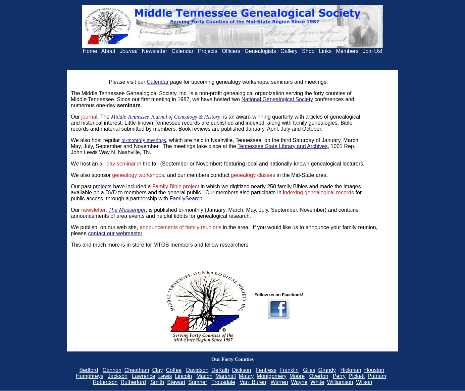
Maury (246, 376)
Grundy (327, 370)
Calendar (183, 51)
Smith (157, 382)
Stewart (176, 382)
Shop (308, 51)
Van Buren (253, 382)
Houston (374, 370)
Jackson (117, 376)
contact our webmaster (115, 233)
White (317, 382)
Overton (318, 376)
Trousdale (223, 382)
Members (347, 51)
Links (325, 51)
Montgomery (272, 376)
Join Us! (372, 51)
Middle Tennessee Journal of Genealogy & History (165, 117)
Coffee (174, 370)
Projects (207, 51)
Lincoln (183, 376)
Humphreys (89, 376)
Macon (204, 376)
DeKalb (220, 370)
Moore (297, 376)
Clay (157, 370)
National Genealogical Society (277, 99)
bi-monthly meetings (143, 140)
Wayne (299, 382)
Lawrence (143, 376)
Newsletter (154, 51)
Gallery (289, 51)
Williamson (340, 382)
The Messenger (127, 210)
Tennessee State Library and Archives (283, 146)
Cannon (112, 370)
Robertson (105, 382)
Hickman (350, 370)
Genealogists (260, 51)
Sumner (197, 382)
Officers (231, 51)
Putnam (377, 376)
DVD (111, 192)
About (108, 51)
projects (102, 186)
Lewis (165, 376)
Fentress (266, 370)
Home (90, 51)
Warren (279, 382)
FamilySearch (185, 198)
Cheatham (136, 370)
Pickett (357, 376)
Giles (309, 370)
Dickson (241, 370)
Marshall (225, 376)
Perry (339, 376)
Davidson (197, 370)
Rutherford (133, 382)
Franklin (289, 370)
